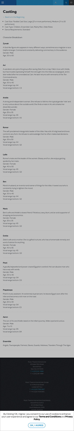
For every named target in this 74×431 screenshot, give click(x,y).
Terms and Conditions (50, 416)
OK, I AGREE (36, 425)
